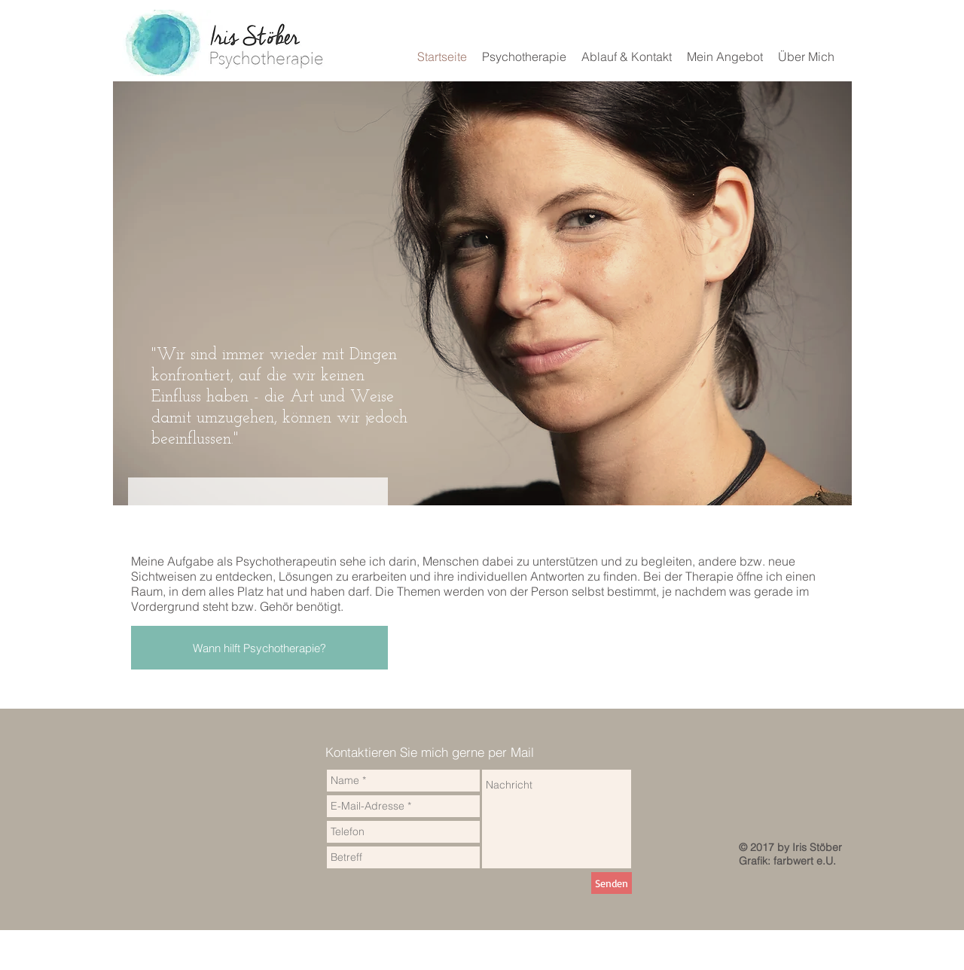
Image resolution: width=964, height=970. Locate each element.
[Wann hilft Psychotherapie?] (259, 648)
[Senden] (611, 883)
